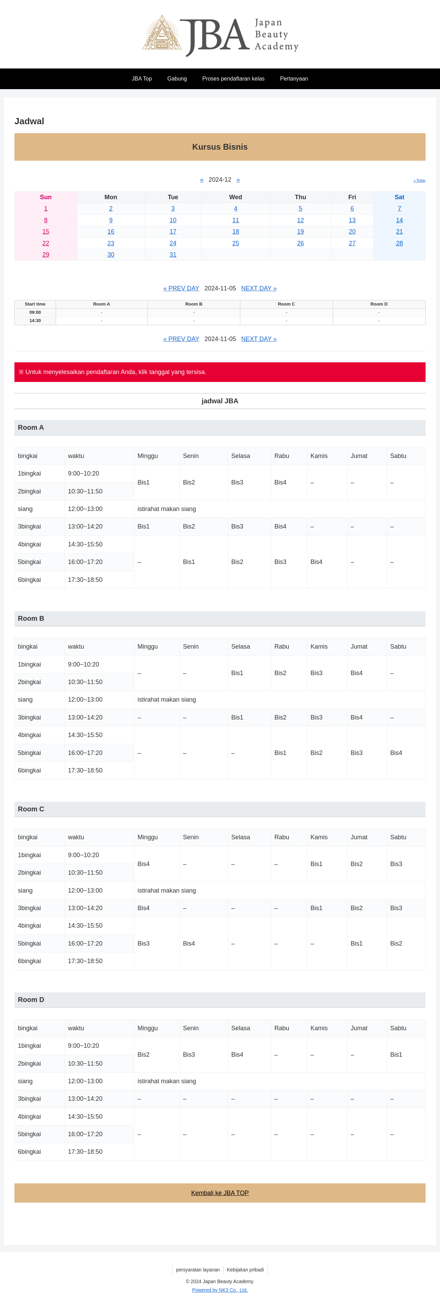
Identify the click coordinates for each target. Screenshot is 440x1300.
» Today (420, 180)
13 (352, 220)
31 (172, 254)
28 (399, 243)
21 (399, 231)
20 (352, 231)
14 (399, 220)
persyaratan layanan (198, 1269)
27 (352, 243)
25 (235, 243)
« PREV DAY (181, 288)
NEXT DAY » (259, 288)
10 (172, 220)
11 (235, 220)
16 (111, 231)
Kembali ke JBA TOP (220, 1193)
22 (45, 243)
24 (172, 243)
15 (45, 231)
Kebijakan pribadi (245, 1269)
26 (300, 243)
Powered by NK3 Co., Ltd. (220, 1290)
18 (235, 231)
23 (111, 243)
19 (300, 231)
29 (45, 254)
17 (172, 231)
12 (300, 220)
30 (111, 254)
